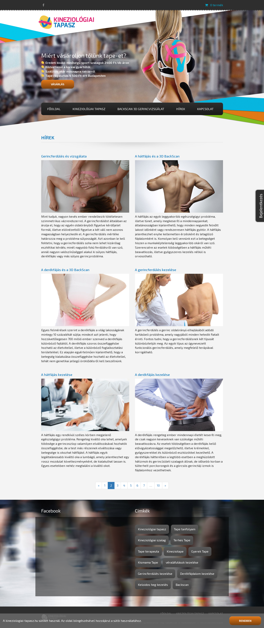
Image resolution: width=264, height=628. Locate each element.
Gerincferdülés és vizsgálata (64, 156)
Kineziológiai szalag (152, 540)
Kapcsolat (205, 109)
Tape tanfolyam (184, 529)
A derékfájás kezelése (152, 374)
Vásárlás (57, 84)
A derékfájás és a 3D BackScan (65, 270)
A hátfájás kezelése (56, 374)
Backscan (182, 584)
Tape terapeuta (148, 551)
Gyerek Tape (199, 551)
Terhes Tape (181, 540)
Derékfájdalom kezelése (197, 573)
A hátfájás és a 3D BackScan (157, 156)
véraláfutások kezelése (182, 562)
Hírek (180, 109)
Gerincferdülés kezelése (155, 573)
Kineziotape (175, 551)
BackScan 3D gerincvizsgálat (140, 109)
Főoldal (54, 109)
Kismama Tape (148, 562)
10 (158, 485)
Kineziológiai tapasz (89, 109)
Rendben (245, 620)
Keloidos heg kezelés (153, 584)
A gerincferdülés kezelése (155, 270)
